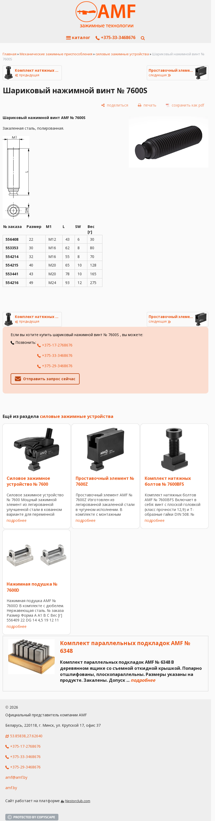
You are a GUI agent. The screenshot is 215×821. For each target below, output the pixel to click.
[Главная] (105, 14)
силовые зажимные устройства (122, 54)
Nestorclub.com (77, 801)
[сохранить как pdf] (185, 105)
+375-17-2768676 (54, 345)
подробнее (17, 520)
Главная (9, 54)
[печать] (147, 105)
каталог (78, 37)
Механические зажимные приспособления (56, 54)
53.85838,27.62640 (26, 735)
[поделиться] (114, 105)
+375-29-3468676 (54, 365)
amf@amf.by (16, 777)
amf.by (11, 787)
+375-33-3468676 (115, 37)
